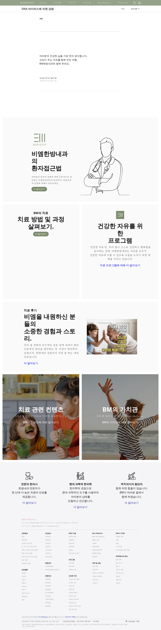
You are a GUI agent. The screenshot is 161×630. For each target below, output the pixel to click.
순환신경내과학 (97, 550)
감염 (23, 600)
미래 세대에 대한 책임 (123, 550)
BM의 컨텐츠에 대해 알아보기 (41, 422)
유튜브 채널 (119, 570)
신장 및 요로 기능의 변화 (29, 557)
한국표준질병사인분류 (52, 570)
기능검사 (48, 553)
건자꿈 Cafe (72, 603)
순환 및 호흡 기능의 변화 (29, 550)
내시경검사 (48, 550)
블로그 (118, 566)
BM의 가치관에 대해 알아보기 (120, 422)
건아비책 (71, 566)
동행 (117, 540)
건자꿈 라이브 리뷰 (75, 606)
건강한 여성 (72, 570)
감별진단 (71, 540)
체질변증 (48, 606)
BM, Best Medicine (98, 537)
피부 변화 (25, 560)
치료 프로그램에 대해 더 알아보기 (120, 265)
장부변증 (48, 603)
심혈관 (24, 573)
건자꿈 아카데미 (74, 599)
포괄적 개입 (72, 537)
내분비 (24, 583)
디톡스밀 (71, 586)
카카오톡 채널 (34, 523)
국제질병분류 (49, 566)
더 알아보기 (39, 189)
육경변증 (48, 589)
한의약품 (71, 547)
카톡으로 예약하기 (98, 573)
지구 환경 (119, 547)
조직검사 (48, 543)
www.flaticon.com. (53, 526)
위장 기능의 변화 (27, 553)
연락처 (118, 583)
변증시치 (71, 543)
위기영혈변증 (49, 593)
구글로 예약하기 (97, 576)
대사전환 (71, 563)
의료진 (118, 576)
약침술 (71, 550)
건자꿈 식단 (72, 583)
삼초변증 (48, 596)
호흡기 (24, 590)
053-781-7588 (61, 523)
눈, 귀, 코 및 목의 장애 (29, 547)
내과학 (94, 543)
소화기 (24, 580)
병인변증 (48, 583)
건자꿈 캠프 (72, 596)
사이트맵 (96, 621)
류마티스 (24, 586)
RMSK (94, 557)
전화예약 (95, 570)
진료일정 (95, 580)
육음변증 (48, 586)
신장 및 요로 (26, 593)
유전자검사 (48, 557)
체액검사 (48, 540)
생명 (117, 543)
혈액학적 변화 (26, 563)
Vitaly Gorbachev (37, 526)
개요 (122, 9)
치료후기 (95, 583)
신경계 (24, 576)
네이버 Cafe (120, 573)
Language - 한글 (133, 621)
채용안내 (118, 580)
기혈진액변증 (49, 599)
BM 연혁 (118, 560)
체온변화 (24, 540)
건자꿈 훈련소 (73, 593)
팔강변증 (48, 579)
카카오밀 (71, 589)
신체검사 (48, 537)
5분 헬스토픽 (73, 609)
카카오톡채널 (42, 617)
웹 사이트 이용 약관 (83, 621)
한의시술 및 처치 (74, 553)
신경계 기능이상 (27, 543)
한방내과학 (95, 547)
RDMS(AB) (96, 553)
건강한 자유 (119, 537)
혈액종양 (24, 596)
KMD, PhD (95, 540)
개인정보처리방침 (69, 621)
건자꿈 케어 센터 (74, 579)
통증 (23, 537)
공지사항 (95, 566)
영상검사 (48, 547)
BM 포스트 (119, 563)
